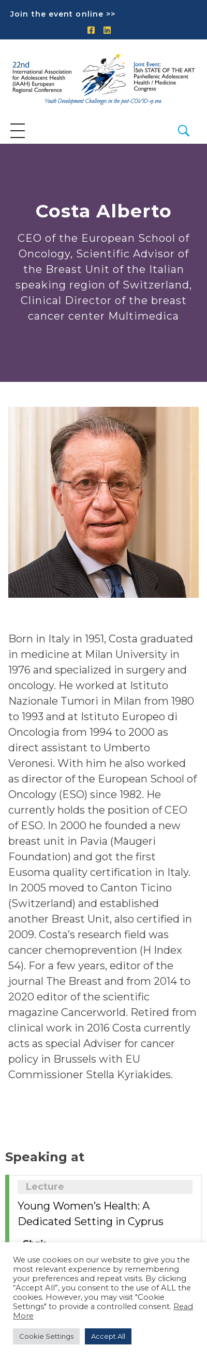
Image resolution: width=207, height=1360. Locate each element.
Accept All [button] (108, 1336)
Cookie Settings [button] (46, 1336)
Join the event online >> (62, 14)
